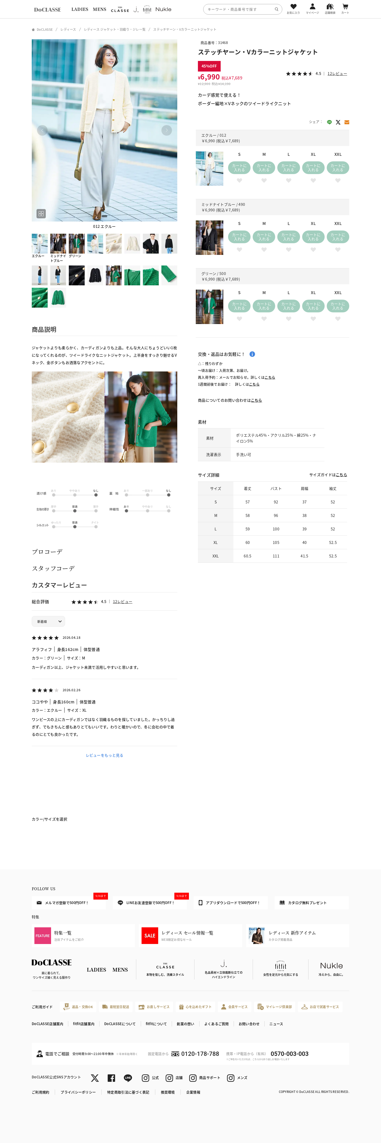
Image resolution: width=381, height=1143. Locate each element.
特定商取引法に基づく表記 (128, 1092)
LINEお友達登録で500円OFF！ (152, 900)
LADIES (79, 9)
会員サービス (234, 1006)
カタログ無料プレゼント (303, 902)
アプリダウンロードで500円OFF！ (229, 902)
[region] (190, 9)
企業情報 (193, 1092)
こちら (270, 377)
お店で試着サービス (320, 1006)
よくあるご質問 (216, 1023)
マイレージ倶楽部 (274, 1007)
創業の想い (185, 1023)
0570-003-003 (290, 1054)
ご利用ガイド (42, 1006)
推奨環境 (168, 1092)
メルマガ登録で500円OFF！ (71, 900)
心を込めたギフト (195, 1006)
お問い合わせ (249, 1023)
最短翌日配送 (115, 1006)
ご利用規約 (40, 1092)
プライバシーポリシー (78, 1092)
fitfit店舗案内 (83, 1023)
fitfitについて (156, 1023)
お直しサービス (154, 1006)
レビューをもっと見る (105, 755)
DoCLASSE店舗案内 (47, 1023)
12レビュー (123, 601)
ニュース (276, 1023)
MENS (99, 9)
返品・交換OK (78, 1006)
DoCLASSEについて (120, 1023)
